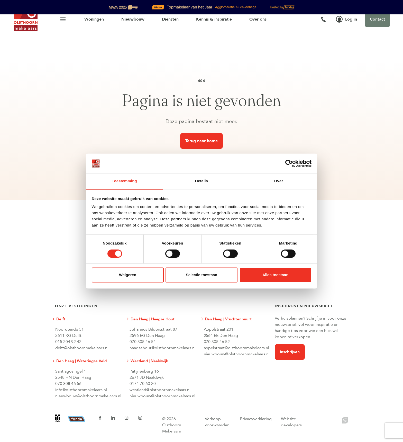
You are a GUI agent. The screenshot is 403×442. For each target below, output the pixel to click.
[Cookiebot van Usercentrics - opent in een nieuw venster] (289, 163)
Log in (346, 19)
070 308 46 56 (68, 383)
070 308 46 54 (143, 342)
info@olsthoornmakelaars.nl (81, 390)
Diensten (170, 19)
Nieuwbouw (132, 19)
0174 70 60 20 (143, 383)
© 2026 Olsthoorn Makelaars (171, 425)
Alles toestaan (275, 275)
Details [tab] (201, 181)
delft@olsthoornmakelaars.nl (81, 348)
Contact (377, 19)
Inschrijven (290, 352)
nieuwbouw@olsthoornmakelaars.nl (237, 354)
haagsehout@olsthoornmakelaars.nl (162, 348)
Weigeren (127, 275)
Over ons (258, 19)
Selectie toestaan (201, 275)
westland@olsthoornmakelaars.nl (160, 390)
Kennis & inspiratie (214, 19)
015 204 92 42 (68, 342)
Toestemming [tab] (124, 181)
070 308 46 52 (217, 342)
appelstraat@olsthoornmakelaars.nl (236, 348)
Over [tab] (278, 181)
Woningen (94, 19)
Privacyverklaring (256, 419)
